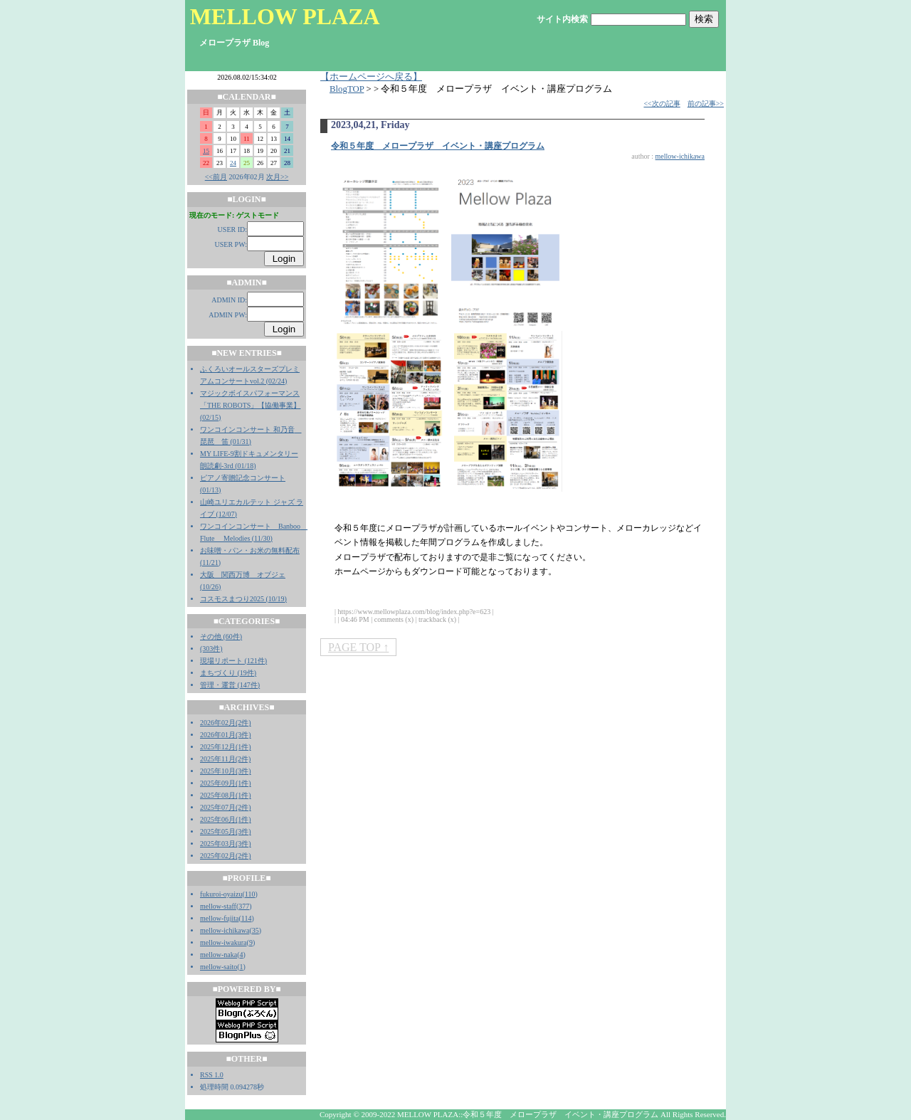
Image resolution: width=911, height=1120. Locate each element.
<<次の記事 (661, 103)
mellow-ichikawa (224, 930)
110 (250, 894)
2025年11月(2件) (225, 759)
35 (255, 930)
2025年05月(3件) (225, 831)
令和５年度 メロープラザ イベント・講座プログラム (437, 146)
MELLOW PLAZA (285, 16)
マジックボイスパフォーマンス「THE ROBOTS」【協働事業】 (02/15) (250, 405)
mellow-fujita (219, 918)
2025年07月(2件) (225, 807)
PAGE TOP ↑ (358, 647)
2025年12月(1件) (225, 747)
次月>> (277, 177)
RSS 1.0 (211, 1075)
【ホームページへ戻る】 (371, 77)
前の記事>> (706, 103)
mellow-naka (218, 954)
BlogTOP (347, 89)
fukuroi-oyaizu (221, 894)
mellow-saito (218, 967)
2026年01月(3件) (225, 735)
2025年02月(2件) (225, 856)
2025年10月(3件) (225, 771)
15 (206, 150)
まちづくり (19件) (228, 673)
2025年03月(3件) (225, 843)
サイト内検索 (562, 19)
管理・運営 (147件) (230, 685)
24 (233, 163)
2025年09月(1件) (225, 783)
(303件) (211, 649)
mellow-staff (218, 906)
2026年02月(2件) (225, 723)
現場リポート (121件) (233, 661)
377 (243, 906)
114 (246, 918)
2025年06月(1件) (225, 819)
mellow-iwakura (223, 942)
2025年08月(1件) (225, 795)
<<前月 (216, 177)
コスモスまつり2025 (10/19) (243, 599)
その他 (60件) (221, 636)
